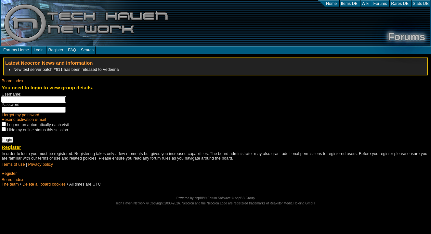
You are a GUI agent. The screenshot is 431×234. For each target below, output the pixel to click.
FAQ (72, 50)
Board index (12, 81)
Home (331, 3)
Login (38, 50)
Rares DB (400, 3)
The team (10, 184)
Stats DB (421, 3)
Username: (11, 94)
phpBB (199, 198)
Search (87, 50)
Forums (380, 3)
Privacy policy (40, 164)
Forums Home (16, 50)
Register (55, 50)
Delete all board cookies (44, 184)
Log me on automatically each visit (35, 125)
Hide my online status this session (35, 130)
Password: (11, 104)
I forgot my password (20, 115)
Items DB (349, 3)
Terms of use (13, 164)
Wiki (366, 3)
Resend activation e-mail (24, 119)
